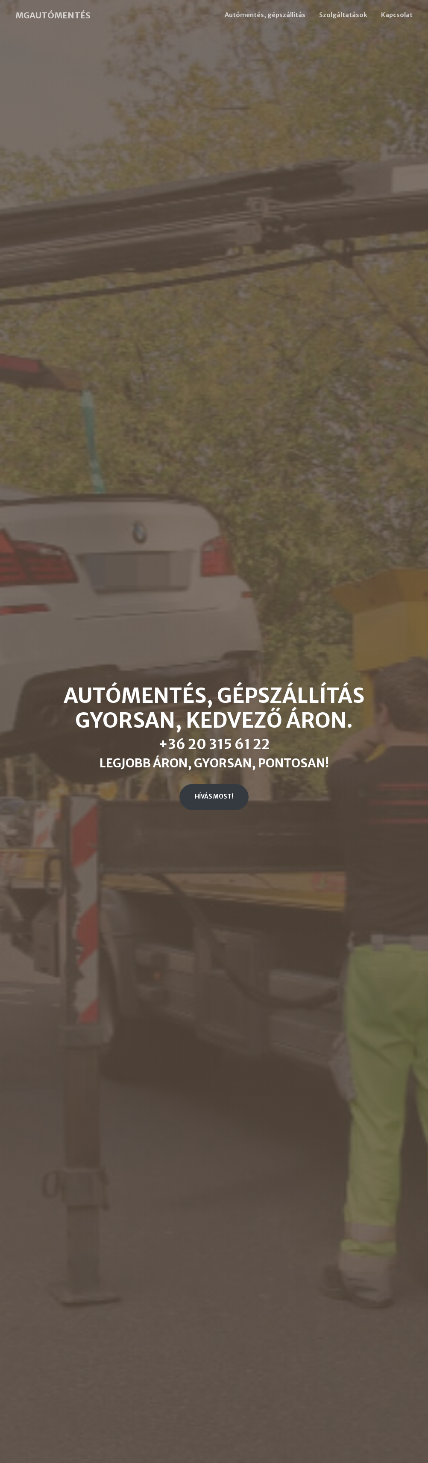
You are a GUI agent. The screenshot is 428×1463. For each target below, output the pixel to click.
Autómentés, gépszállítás (265, 15)
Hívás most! (214, 796)
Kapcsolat (397, 15)
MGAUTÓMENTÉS (53, 15)
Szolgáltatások (343, 15)
